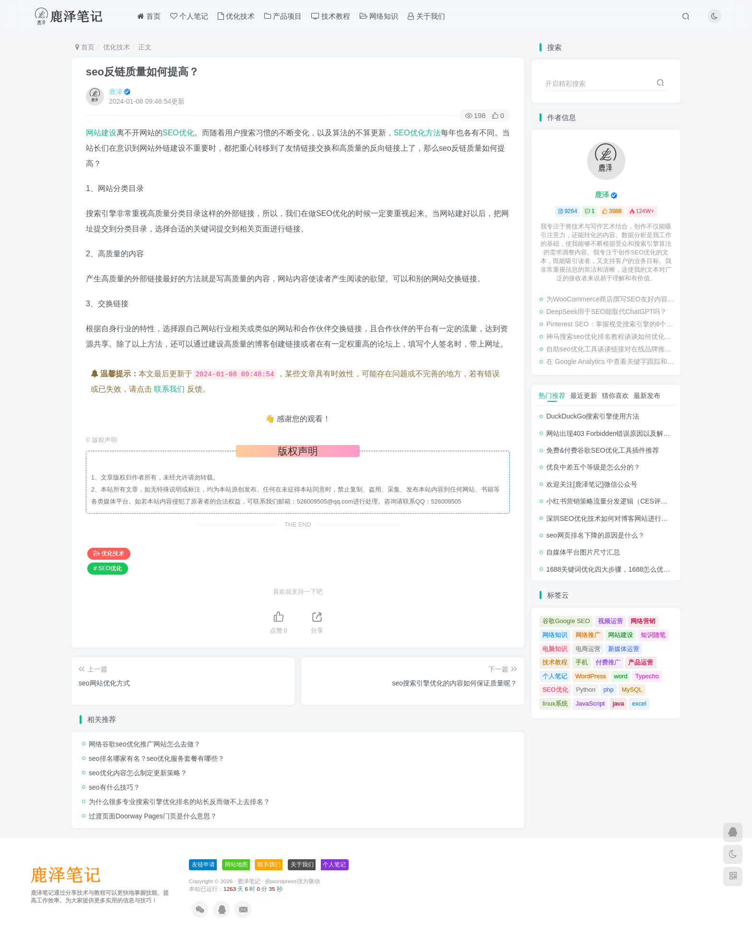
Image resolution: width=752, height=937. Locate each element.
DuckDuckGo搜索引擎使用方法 (592, 416)
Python (585, 689)
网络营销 (643, 621)
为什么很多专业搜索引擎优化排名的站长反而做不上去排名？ (179, 801)
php (608, 689)
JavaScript (590, 703)
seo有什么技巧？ (114, 787)
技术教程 (330, 16)
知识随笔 (653, 634)
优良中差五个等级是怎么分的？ (593, 467)
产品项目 (283, 16)
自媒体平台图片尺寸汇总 (583, 552)
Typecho (647, 676)
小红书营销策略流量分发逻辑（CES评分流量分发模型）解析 (637, 501)
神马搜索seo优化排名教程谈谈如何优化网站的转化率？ (611, 336)
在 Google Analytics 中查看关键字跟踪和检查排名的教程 (611, 361)
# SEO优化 (108, 568)
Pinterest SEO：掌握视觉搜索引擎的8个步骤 (611, 324)
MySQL (632, 689)
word (620, 676)
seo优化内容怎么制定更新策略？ (138, 773)
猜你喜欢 (615, 395)
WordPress (591, 676)
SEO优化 (178, 133)
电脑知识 (554, 648)
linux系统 (555, 703)
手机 (582, 662)
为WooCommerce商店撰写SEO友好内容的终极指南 (611, 299)
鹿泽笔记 (248, 881)
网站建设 (101, 133)
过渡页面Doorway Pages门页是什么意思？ (153, 816)
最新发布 (647, 395)
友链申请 (203, 864)
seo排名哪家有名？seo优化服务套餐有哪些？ (156, 758)
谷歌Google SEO (566, 621)
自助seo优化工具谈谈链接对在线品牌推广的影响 (611, 349)
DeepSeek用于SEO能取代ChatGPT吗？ (606, 311)
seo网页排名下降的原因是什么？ (595, 535)
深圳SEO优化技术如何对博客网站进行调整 (610, 518)
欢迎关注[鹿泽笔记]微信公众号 (591, 484)
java (618, 703)
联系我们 (169, 389)
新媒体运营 (623, 648)
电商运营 (588, 648)
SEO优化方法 (417, 133)
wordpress (284, 881)
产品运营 (640, 662)
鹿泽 (115, 92)
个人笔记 (189, 16)
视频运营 (610, 621)
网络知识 (379, 16)
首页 (148, 16)
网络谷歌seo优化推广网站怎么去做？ (144, 744)
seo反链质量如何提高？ (142, 72)
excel (639, 703)
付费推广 (608, 662)
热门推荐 (552, 395)
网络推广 (588, 634)
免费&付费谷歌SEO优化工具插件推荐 (602, 450)
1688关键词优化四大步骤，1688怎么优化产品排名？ (625, 569)
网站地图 (236, 864)
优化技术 (236, 16)
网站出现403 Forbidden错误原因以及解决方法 (614, 433)
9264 (567, 211)
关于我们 (426, 16)
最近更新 (583, 395)
